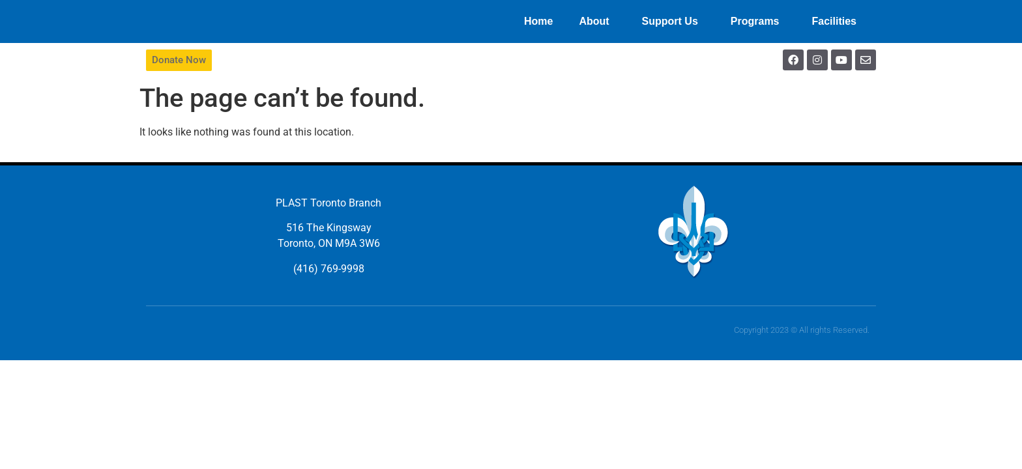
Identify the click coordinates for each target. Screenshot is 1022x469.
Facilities (837, 21)
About (597, 21)
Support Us (673, 21)
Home (538, 21)
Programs (758, 21)
